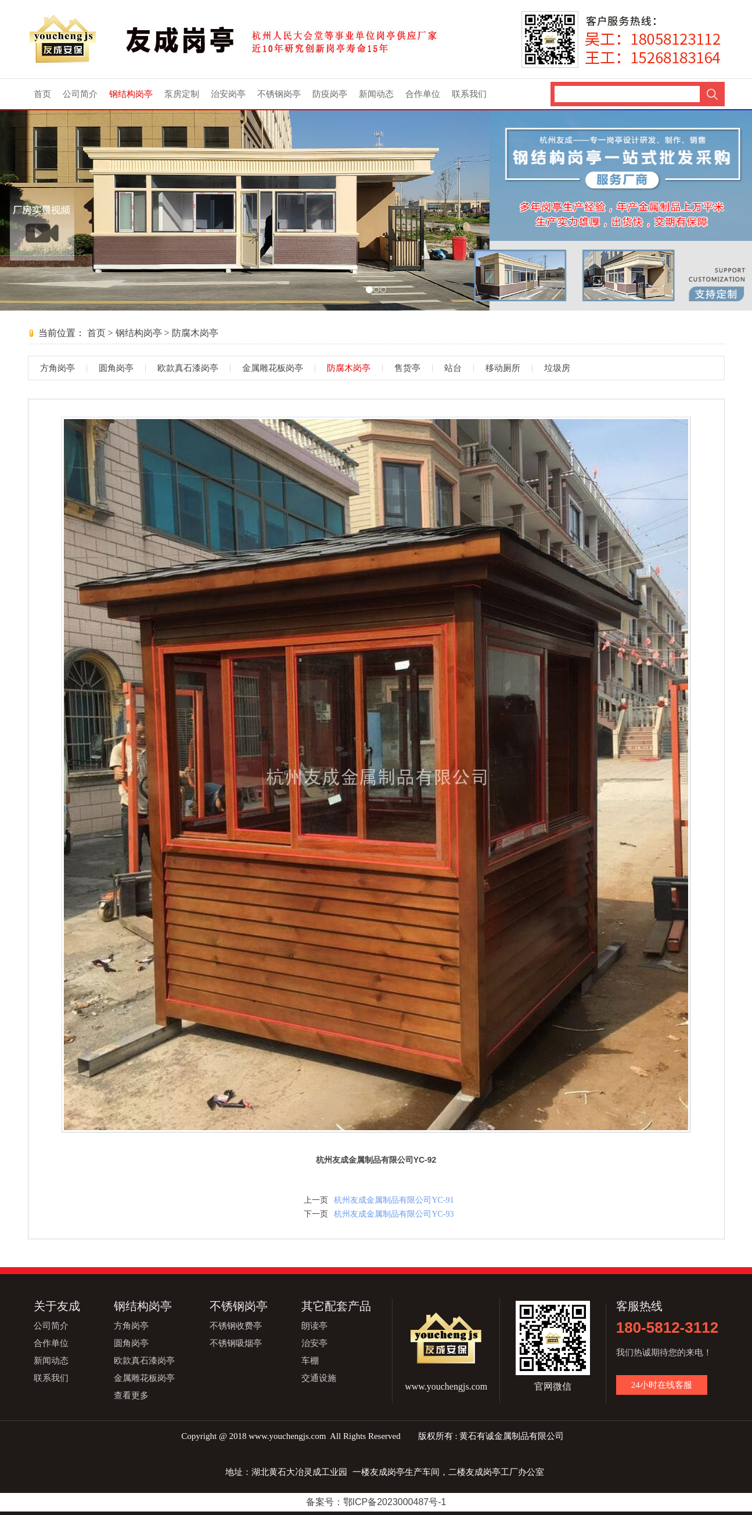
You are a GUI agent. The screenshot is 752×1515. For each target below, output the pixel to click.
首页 (42, 94)
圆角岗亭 (116, 368)
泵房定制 (181, 94)
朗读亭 (314, 1325)
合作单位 (422, 94)
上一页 (316, 1200)
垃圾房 (557, 368)
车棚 (310, 1360)
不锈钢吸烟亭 (236, 1343)
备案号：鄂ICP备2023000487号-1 (376, 1502)
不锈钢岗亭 (279, 94)
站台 (453, 368)
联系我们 (469, 94)
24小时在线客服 (661, 1385)
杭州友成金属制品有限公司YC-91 (394, 1200)
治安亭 (314, 1343)
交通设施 (318, 1378)
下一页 (316, 1214)
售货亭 (407, 368)
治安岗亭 (228, 94)
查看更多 (131, 1395)
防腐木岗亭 (195, 333)
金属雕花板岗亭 (272, 368)
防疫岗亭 (329, 94)
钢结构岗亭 (131, 94)
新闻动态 (376, 94)
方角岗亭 (57, 368)
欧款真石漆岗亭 (187, 368)
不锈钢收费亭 (236, 1325)
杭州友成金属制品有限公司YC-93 (394, 1214)
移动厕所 (502, 368)
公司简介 (80, 94)
